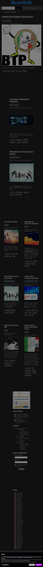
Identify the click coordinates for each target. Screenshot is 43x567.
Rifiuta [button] (32, 564)
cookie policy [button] (3, 558)
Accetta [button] (38, 564)
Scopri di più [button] (5, 564)
